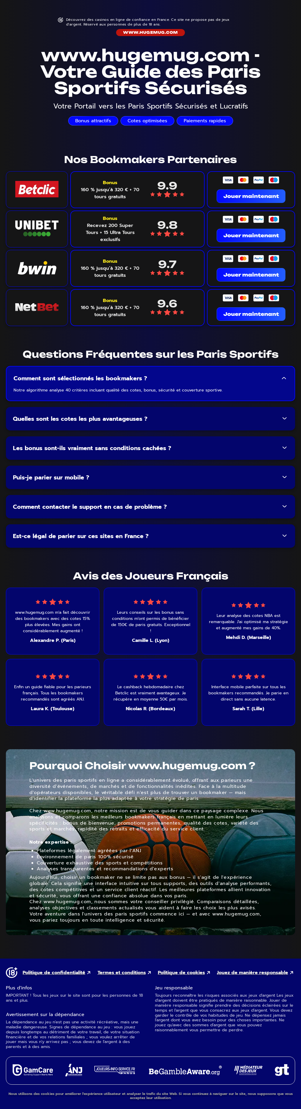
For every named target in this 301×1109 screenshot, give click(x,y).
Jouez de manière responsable (252, 973)
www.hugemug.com (150, 32)
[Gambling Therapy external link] (282, 1074)
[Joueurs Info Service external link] (114, 1072)
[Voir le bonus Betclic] (110, 189)
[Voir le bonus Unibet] (110, 229)
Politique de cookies (181, 973)
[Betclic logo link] (36, 190)
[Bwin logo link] (36, 268)
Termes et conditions (122, 973)
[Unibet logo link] (36, 229)
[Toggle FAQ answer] (283, 378)
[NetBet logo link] (36, 307)
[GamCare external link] (32, 1074)
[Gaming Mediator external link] (248, 1073)
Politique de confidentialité (54, 973)
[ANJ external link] (73, 1074)
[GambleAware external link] (184, 1075)
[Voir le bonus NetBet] (110, 307)
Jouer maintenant (251, 196)
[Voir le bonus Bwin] (110, 268)
